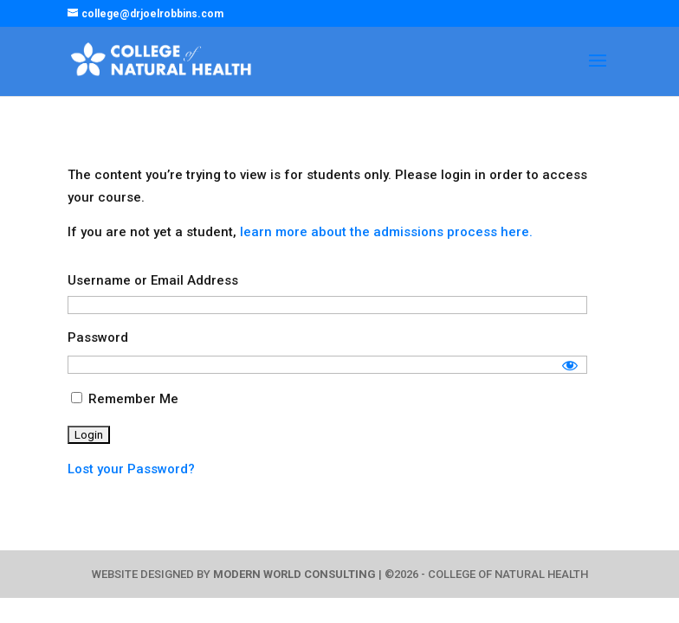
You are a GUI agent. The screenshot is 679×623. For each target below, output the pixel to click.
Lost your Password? (131, 469)
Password (98, 337)
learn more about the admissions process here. (386, 232)
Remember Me (124, 399)
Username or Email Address (153, 280)
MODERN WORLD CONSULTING (294, 574)
